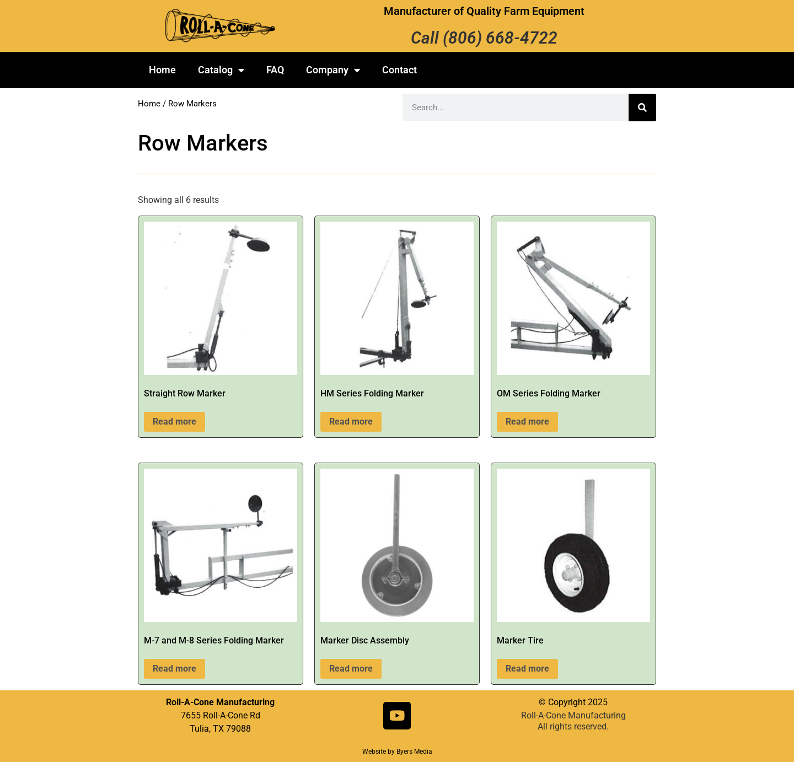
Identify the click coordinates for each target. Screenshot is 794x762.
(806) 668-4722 (500, 37)
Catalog (221, 70)
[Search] (642, 107)
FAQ (275, 70)
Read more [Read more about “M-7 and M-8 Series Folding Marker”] (174, 668)
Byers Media (414, 751)
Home (162, 70)
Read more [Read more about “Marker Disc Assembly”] (351, 668)
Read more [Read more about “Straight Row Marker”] (174, 421)
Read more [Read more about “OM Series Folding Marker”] (527, 421)
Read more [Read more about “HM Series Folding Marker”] (351, 421)
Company (333, 70)
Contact (399, 70)
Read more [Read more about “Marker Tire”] (527, 668)
